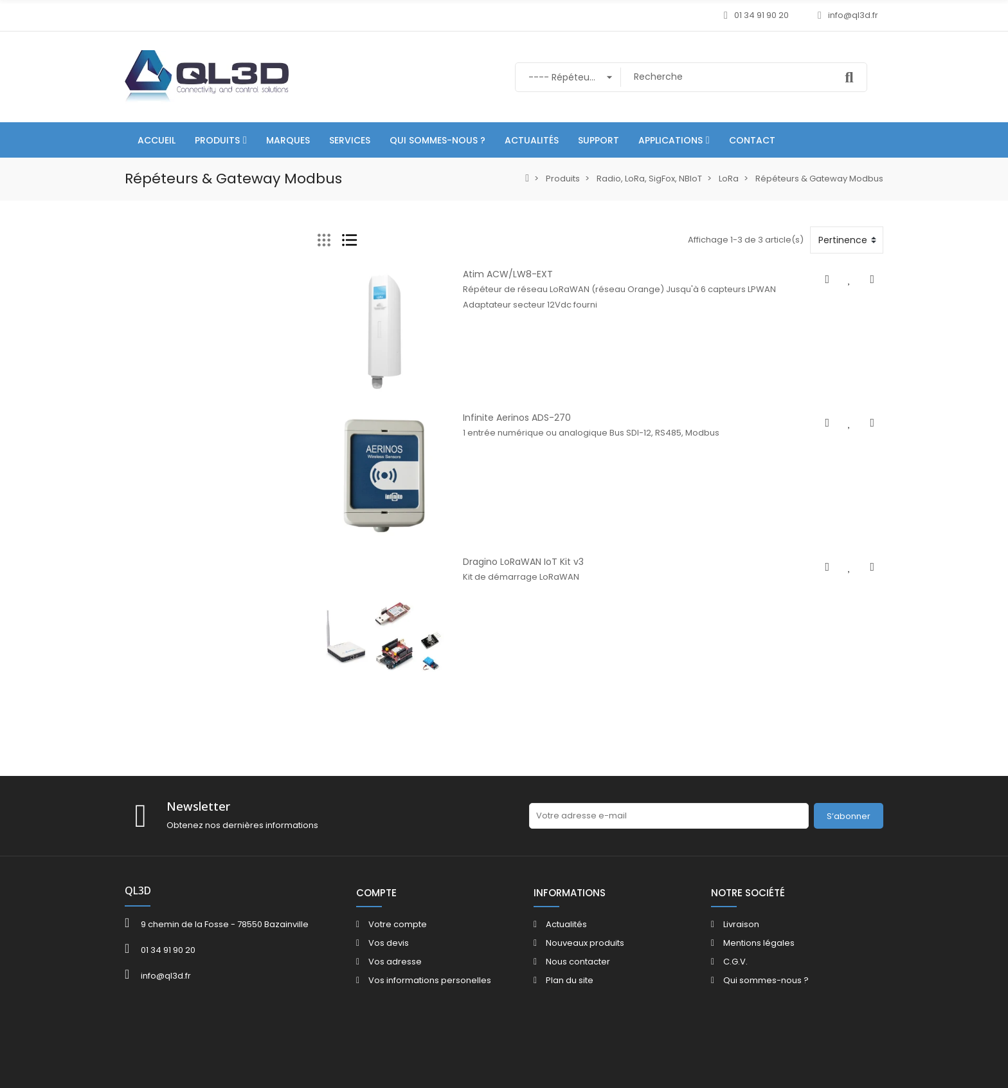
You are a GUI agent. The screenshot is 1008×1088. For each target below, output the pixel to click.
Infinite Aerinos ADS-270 (516, 418)
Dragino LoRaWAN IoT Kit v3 (522, 563)
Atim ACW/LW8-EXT (507, 274)
